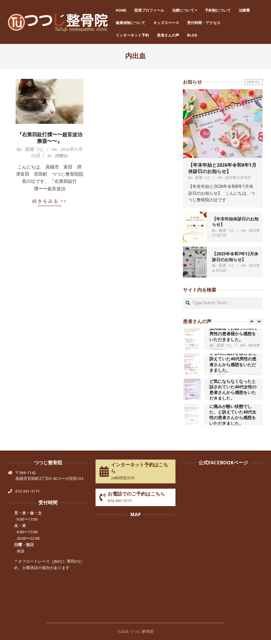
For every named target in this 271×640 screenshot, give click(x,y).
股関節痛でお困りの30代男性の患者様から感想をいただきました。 (232, 334)
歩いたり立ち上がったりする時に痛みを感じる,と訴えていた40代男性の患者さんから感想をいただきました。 (233, 359)
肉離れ (61, 155)
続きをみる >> (49, 201)
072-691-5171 (27, 491)
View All (253, 82)
